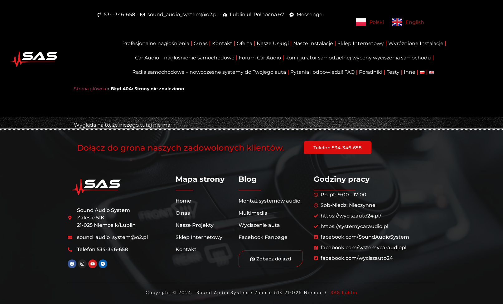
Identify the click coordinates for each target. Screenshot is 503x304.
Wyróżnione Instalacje (415, 43)
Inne (409, 72)
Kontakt (222, 43)
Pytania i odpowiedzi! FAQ (322, 72)
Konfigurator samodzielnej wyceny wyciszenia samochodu (358, 58)
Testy (393, 72)
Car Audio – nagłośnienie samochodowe (185, 58)
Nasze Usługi (273, 43)
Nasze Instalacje (313, 43)
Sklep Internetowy (360, 43)
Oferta (244, 43)
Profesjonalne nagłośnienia (155, 43)
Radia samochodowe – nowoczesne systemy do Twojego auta (209, 72)
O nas (201, 43)
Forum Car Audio (260, 58)
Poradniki (370, 72)
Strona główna (90, 88)
